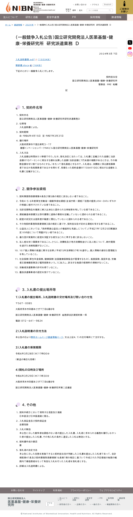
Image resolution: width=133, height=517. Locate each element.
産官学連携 (55, 18)
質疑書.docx (29, 65)
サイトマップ (39, 490)
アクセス (95, 5)
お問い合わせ (80, 5)
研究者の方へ (65, 504)
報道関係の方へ (114, 504)
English (107, 4)
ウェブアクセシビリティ (110, 490)
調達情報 (122, 18)
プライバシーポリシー (80, 490)
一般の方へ (96, 504)
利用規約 (57, 490)
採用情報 (100, 18)
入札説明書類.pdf (33, 59)
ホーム (8, 25)
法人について (11, 18)
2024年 (29, 25)
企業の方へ (81, 504)
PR (78, 18)
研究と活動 (33, 18)
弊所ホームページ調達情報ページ (47, 337)
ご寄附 (124, 10)
